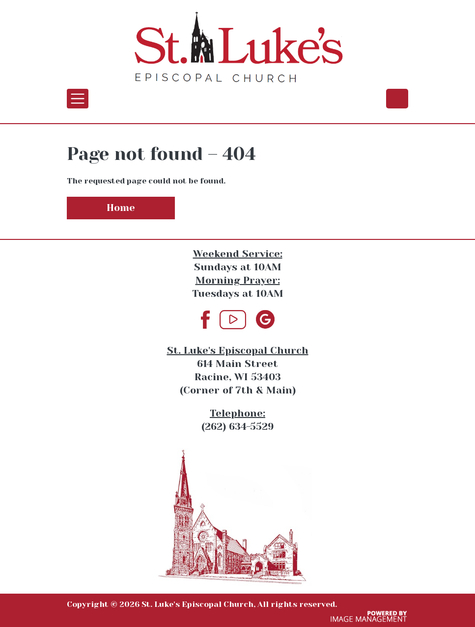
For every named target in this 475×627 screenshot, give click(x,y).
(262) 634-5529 (397, 98)
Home (121, 207)
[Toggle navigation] (77, 98)
